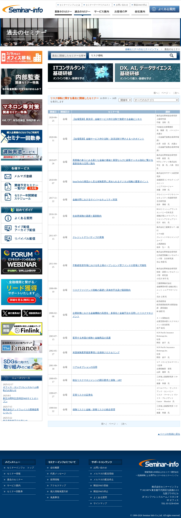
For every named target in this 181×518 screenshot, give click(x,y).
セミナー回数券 (15, 491)
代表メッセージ (58, 473)
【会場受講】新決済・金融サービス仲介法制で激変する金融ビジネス (107, 119)
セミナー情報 (13, 473)
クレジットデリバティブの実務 (88, 237)
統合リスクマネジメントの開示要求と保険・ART (97, 380)
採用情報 (54, 479)
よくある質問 (100, 497)
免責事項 (54, 497)
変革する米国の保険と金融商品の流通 (92, 337)
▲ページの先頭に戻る (169, 434)
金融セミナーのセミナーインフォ (142, 49)
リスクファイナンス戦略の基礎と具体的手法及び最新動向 (102, 290)
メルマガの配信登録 (103, 473)
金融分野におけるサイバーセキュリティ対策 (95, 199)
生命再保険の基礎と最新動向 (87, 216)
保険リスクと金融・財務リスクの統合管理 (94, 409)
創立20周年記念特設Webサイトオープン (20, 400)
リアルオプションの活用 (85, 367)
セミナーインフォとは (70, 5)
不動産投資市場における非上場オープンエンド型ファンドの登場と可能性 (109, 265)
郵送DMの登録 (100, 485)
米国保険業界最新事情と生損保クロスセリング (96, 352)
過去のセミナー (15, 479)
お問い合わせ (122, 5)
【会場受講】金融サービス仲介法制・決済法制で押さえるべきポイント (108, 138)
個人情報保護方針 (59, 491)
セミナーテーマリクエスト (98, 5)
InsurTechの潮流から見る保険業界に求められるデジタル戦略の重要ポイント (111, 181)
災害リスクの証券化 (83, 395)
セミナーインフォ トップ (20, 467)
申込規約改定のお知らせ (15, 420)
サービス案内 (13, 485)
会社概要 (54, 467)
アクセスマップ (58, 485)
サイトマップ (100, 503)
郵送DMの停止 (140, 5)
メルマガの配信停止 (103, 479)
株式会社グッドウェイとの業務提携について (21, 411)
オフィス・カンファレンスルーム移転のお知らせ (21, 389)
